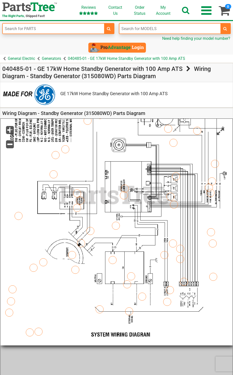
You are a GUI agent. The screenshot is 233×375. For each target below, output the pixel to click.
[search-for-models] (225, 29)
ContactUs (115, 10)
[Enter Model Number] (170, 29)
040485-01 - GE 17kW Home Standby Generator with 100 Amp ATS (126, 58)
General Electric (21, 58)
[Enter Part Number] (53, 29)
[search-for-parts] (109, 29)
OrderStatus (139, 10)
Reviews (88, 10)
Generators (51, 58)
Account (163, 10)
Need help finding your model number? (196, 38)
